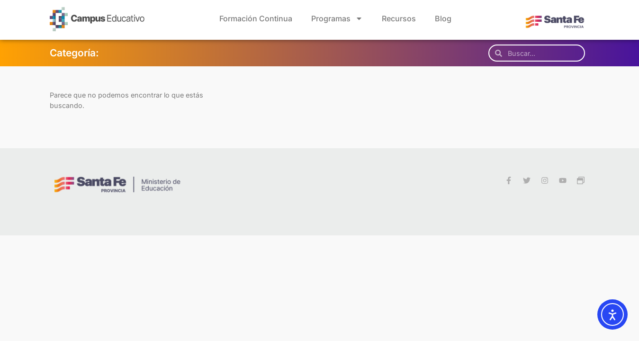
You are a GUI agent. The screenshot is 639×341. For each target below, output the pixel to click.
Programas (337, 18)
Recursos (399, 18)
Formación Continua (255, 18)
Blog (443, 18)
